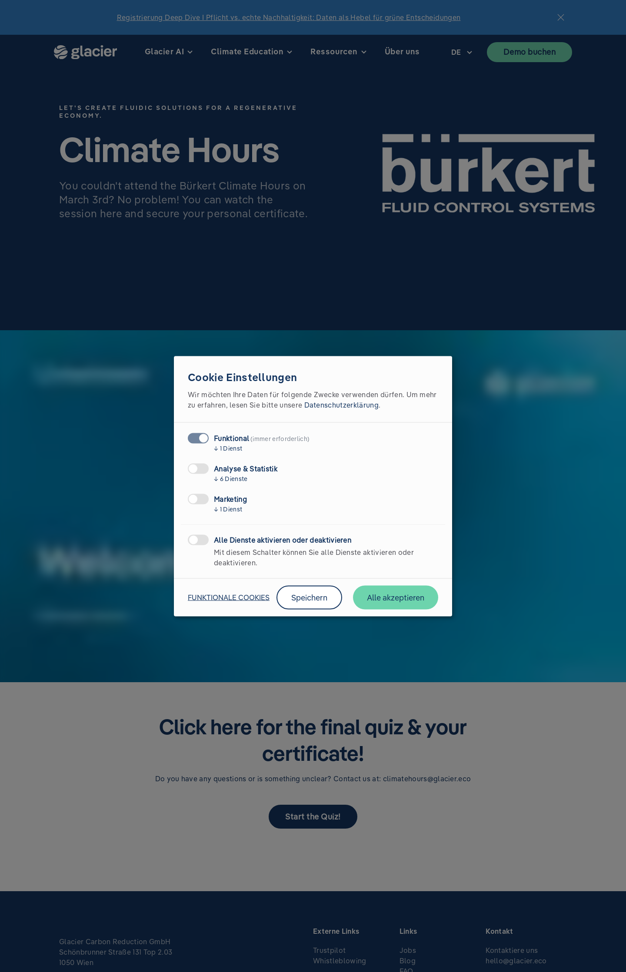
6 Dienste (231, 478)
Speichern (309, 597)
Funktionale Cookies (229, 597)
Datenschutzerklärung (341, 404)
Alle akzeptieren (395, 597)
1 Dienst (228, 448)
